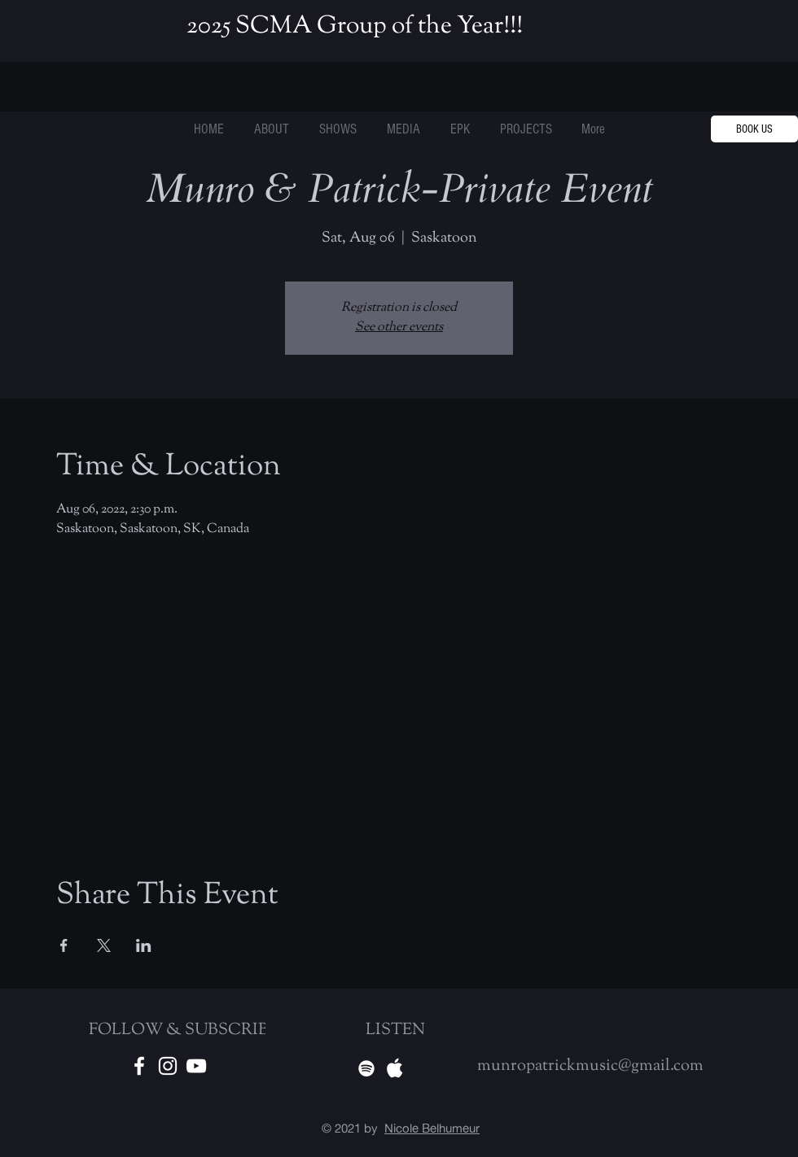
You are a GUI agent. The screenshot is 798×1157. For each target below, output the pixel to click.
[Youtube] (196, 1066)
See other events (399, 327)
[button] (525, 129)
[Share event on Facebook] (64, 945)
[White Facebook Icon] (139, 1066)
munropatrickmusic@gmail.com (590, 1066)
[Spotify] (366, 1068)
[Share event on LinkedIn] (143, 945)
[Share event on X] (104, 945)
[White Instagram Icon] (168, 1066)
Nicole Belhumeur (432, 1128)
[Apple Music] (395, 1068)
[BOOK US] (754, 129)
